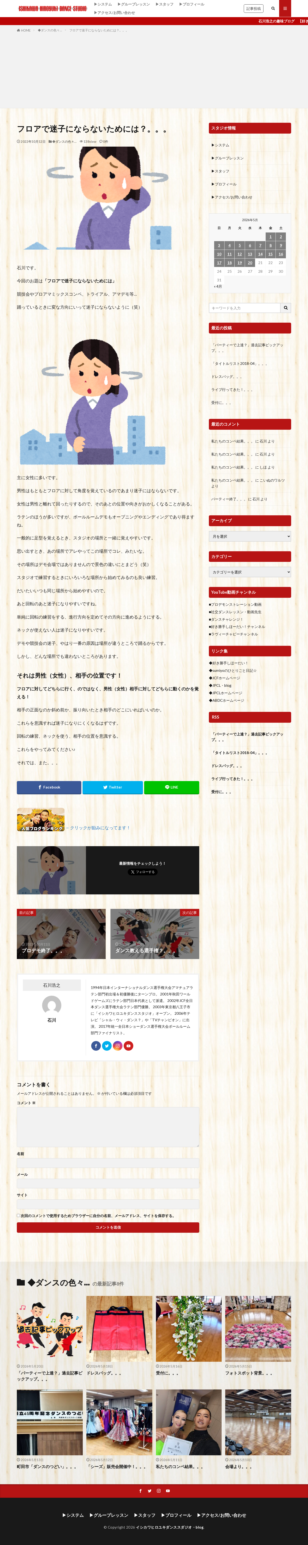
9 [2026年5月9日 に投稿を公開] (281, 245)
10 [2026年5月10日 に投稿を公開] (219, 254)
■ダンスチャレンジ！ (226, 619)
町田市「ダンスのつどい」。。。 (47, 1466)
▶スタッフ (164, 4)
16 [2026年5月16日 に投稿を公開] (281, 254)
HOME (26, 30)
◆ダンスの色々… (50, 30)
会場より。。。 (239, 1466)
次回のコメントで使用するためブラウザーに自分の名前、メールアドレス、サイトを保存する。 (98, 1216)
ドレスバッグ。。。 (227, 376)
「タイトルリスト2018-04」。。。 (240, 363)
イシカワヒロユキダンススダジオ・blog (170, 1527)
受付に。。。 (222, 402)
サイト (22, 1195)
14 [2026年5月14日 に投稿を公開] (260, 254)
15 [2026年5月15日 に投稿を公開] (270, 254)
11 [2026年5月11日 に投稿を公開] (229, 254)
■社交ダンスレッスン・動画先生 (235, 612)
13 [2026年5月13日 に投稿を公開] (250, 254)
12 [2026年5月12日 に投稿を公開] (239, 254)
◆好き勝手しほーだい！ (229, 663)
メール (22, 1174)
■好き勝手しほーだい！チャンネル (237, 626)
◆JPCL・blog (220, 685)
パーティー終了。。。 (229, 499)
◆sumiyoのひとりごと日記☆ (233, 670)
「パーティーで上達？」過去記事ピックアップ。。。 (247, 348)
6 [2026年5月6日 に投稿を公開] (250, 245)
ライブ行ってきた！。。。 (233, 389)
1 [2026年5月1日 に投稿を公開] (271, 236)
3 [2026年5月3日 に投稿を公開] (219, 245)
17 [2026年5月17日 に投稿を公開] (219, 262)
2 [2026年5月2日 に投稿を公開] (281, 236)
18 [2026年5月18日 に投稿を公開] (229, 262)
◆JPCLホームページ (225, 693)
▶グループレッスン (133, 4)
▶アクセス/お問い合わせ (114, 12)
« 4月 (218, 286)
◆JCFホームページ (224, 678)
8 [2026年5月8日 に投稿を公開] (271, 245)
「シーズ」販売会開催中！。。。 (117, 1466)
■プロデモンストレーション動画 (235, 604)
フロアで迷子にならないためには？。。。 (99, 30)
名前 (20, 1154)
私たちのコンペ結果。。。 (233, 441)
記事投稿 (253, 8)
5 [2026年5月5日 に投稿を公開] (240, 245)
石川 (263, 441)
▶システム (103, 4)
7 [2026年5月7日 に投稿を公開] (260, 245)
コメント (26, 1103)
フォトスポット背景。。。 (249, 1373)
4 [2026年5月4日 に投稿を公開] (229, 245)
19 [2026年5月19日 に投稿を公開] (239, 262)
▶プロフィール (191, 4)
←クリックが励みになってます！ (98, 827)
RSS (215, 717)
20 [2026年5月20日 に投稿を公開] (250, 262)
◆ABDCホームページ (226, 700)
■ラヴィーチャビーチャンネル (233, 634)
